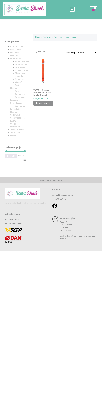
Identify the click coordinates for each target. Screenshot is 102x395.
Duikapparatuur (17, 58)
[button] (72, 9)
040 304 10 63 (62, 199)
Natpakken (20, 79)
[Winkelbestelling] (80, 52)
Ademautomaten (22, 61)
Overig (13, 124)
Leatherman (20, 106)
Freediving (15, 100)
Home (38, 37)
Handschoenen (21, 70)
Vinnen (13, 136)
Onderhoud (15, 115)
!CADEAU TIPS (16, 46)
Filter (11, 156)
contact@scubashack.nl (62, 195)
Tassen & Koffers (17, 130)
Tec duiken (15, 133)
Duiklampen (20, 97)
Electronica (15, 88)
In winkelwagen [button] (43, 103)
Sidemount (15, 127)
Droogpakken (21, 64)
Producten (47, 37)
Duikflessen (20, 67)
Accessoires (15, 49)
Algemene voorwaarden (51, 180)
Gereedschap (16, 103)
